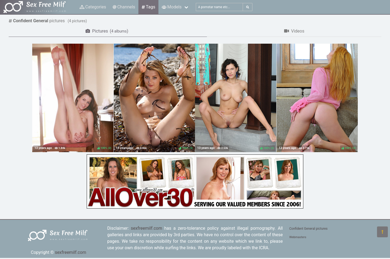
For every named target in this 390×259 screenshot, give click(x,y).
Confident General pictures (308, 229)
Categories (93, 6)
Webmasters (297, 237)
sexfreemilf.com (70, 252)
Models (171, 6)
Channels (124, 6)
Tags (148, 6)
